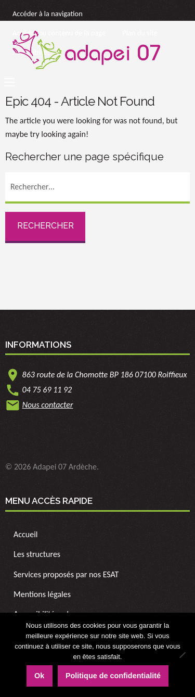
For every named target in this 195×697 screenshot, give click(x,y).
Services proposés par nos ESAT (66, 574)
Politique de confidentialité (113, 675)
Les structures (37, 554)
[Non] (182, 655)
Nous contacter (47, 405)
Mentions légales (42, 594)
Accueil (26, 534)
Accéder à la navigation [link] (47, 13)
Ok (39, 675)
